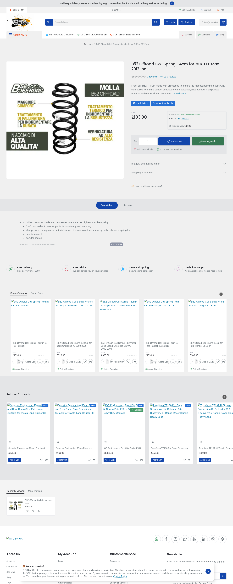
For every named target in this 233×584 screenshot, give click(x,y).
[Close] (172, 3)
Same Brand (37, 293)
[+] (154, 141)
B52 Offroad (183, 118)
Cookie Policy (120, 576)
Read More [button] (180, 93)
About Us (13, 554)
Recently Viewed (15, 491)
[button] (174, 141)
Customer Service (123, 554)
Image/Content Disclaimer (145, 163)
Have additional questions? (148, 186)
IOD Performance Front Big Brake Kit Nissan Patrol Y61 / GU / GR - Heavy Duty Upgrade (123, 448)
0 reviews (152, 76)
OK (208, 571)
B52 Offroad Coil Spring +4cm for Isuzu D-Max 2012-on (39, 500)
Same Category (18, 293)
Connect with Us (162, 103)
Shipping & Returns (142, 172)
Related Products (18, 394)
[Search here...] (156, 22)
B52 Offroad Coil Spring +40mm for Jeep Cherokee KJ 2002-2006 (74, 344)
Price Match (140, 103)
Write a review (168, 76)
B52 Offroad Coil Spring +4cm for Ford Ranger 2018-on (206, 344)
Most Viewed (35, 491)
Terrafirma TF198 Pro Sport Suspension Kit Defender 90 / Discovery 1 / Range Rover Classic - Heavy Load (171, 448)
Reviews (128, 205)
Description (107, 205)
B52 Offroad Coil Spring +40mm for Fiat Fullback (29, 344)
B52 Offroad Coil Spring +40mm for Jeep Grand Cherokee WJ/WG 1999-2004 (118, 346)
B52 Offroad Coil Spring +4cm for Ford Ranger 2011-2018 (161, 344)
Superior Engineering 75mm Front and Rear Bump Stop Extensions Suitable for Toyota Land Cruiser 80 (28, 448)
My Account (67, 554)
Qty (135, 141)
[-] (142, 141)
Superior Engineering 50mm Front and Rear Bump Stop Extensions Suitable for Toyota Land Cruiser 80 (76, 448)
